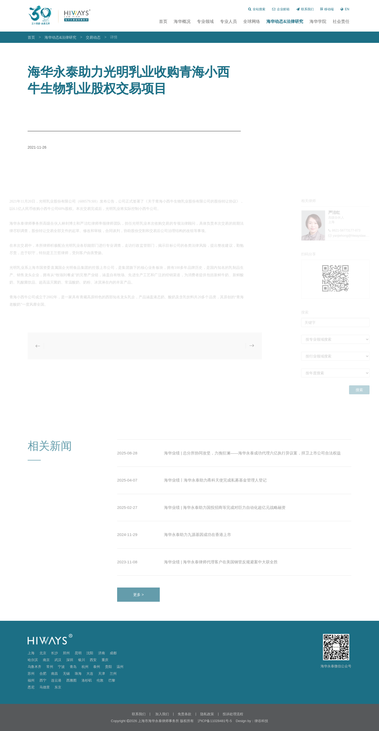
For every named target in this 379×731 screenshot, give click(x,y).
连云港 (56, 680)
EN (345, 9)
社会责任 (341, 21)
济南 (101, 653)
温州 (120, 667)
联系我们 (305, 9)
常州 (49, 667)
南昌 (54, 673)
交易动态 (93, 37)
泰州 (96, 667)
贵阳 (108, 667)
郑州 (66, 653)
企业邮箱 (281, 9)
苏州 (31, 673)
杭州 (85, 667)
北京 (42, 653)
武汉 (57, 660)
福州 (31, 680)
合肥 (42, 673)
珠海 (78, 673)
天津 (101, 673)
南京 (46, 660)
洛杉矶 (87, 680)
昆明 (78, 653)
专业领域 (205, 21)
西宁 (42, 680)
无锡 (66, 673)
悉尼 (31, 687)
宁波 (61, 667)
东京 (57, 687)
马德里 (44, 687)
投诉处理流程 (233, 714)
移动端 (327, 9)
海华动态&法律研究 (284, 21)
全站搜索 (256, 9)
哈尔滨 (33, 660)
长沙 (54, 653)
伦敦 (100, 680)
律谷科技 (261, 721)
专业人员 (228, 21)
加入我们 (161, 714)
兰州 (113, 673)
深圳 (69, 660)
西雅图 (71, 680)
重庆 (105, 660)
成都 (113, 653)
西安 (93, 660)
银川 (81, 660)
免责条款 (184, 714)
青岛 (73, 667)
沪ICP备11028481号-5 (215, 721)
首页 (163, 21)
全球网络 (251, 21)
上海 (31, 653)
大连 (89, 673)
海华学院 (318, 21)
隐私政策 (207, 714)
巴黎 (111, 680)
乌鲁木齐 (34, 667)
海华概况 (182, 21)
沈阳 (89, 653)
